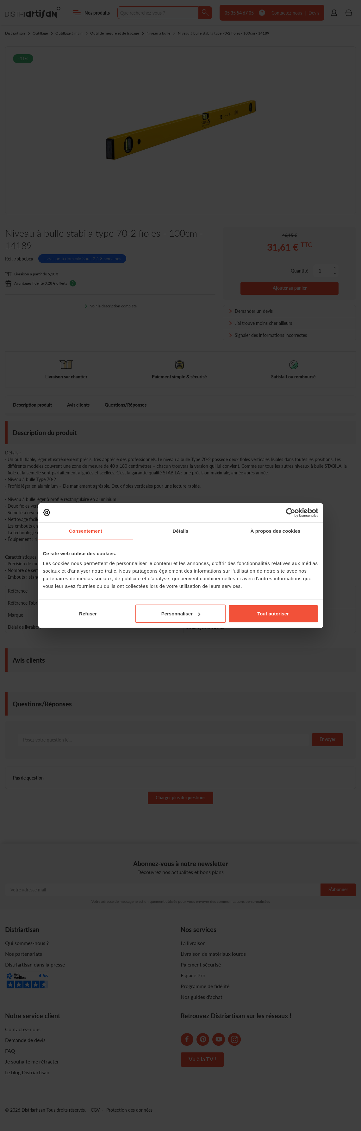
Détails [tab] (181, 530)
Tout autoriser (273, 613)
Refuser (88, 613)
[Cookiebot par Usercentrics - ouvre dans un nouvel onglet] (290, 512)
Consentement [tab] (85, 530)
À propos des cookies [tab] (276, 530)
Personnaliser (180, 613)
